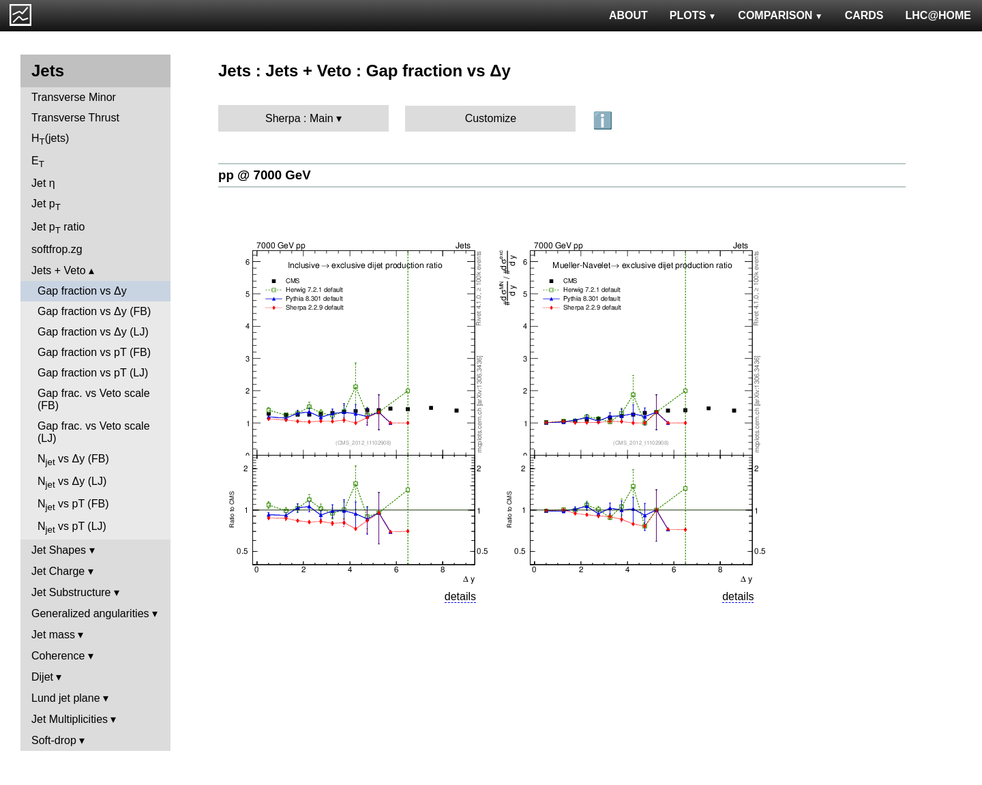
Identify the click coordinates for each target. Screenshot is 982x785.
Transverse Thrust (75, 117)
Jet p (46, 205)
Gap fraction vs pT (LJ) (93, 373)
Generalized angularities (90, 613)
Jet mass (53, 634)
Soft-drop (53, 740)
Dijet (42, 677)
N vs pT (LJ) (72, 527)
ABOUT (628, 15)
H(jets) (50, 139)
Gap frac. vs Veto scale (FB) (94, 399)
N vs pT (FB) (73, 505)
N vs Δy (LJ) (72, 482)
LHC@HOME (938, 15)
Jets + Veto (58, 270)
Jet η (43, 183)
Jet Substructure (71, 592)
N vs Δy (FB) (73, 460)
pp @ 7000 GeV (264, 175)
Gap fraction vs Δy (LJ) (93, 332)
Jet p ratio (58, 228)
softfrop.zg (57, 249)
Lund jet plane (65, 698)
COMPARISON (780, 15)
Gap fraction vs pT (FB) (94, 352)
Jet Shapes (58, 550)
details (460, 596)
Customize (491, 118)
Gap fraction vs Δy (82, 291)
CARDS (864, 15)
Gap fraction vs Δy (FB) (94, 311)
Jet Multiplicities (69, 719)
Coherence (58, 656)
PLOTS (693, 15)
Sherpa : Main (299, 118)
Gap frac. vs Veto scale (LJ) (94, 432)
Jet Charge (58, 571)
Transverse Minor (73, 97)
